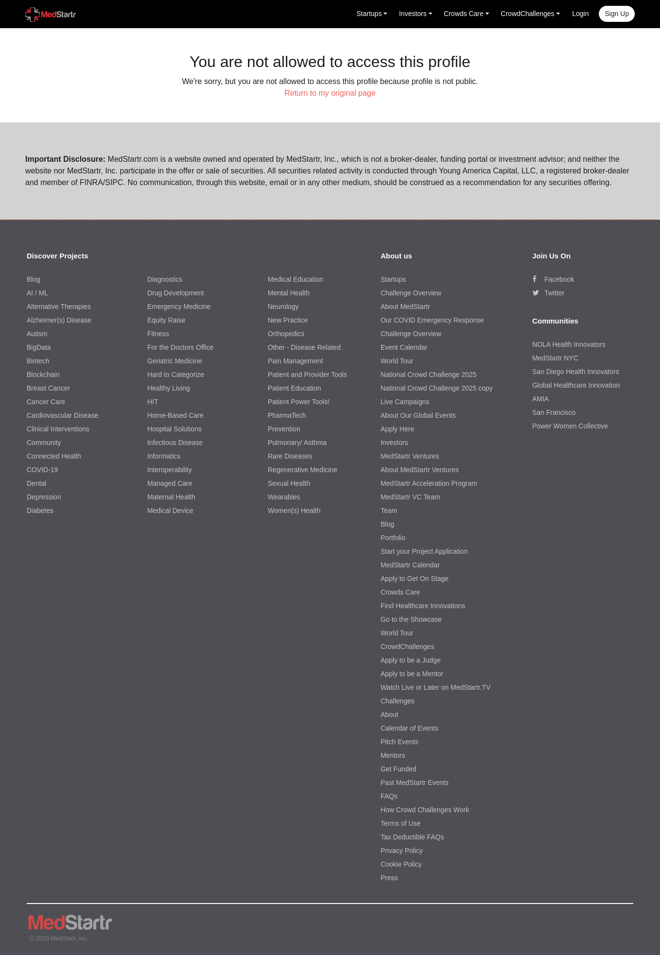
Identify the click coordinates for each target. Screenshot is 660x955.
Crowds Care (400, 592)
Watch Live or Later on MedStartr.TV (435, 687)
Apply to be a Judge (410, 660)
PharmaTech (287, 415)
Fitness (158, 334)
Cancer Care (46, 402)
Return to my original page (330, 93)
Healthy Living (168, 388)
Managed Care (169, 483)
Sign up (617, 13)
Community (44, 442)
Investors (394, 442)
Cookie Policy (401, 864)
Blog (33, 279)
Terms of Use (400, 823)
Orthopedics (286, 334)
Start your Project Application (424, 551)
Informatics (163, 456)
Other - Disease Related (304, 347)
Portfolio (392, 538)
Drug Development (175, 293)
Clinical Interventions (58, 429)
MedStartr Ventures (409, 456)
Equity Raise (166, 320)
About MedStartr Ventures (419, 470)
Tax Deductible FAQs (412, 837)
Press (389, 878)
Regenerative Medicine (302, 470)
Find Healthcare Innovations (422, 606)
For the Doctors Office (180, 347)
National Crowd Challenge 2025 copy (436, 388)
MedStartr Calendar (410, 565)
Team (388, 510)
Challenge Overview (410, 293)
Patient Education (294, 388)
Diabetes (40, 510)
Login (580, 13)
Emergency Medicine (179, 306)
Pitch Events (399, 742)
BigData (39, 347)
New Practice (288, 320)
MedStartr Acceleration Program (428, 483)
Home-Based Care (175, 415)
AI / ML (37, 293)
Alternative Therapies (59, 306)
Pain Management (295, 361)
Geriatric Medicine (174, 361)
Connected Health (54, 456)
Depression (44, 497)
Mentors (392, 755)
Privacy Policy (401, 850)
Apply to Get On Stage (414, 578)
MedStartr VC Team (410, 497)
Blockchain (43, 374)
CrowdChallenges (407, 646)
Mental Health (289, 293)
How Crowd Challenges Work (424, 810)
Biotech (38, 361)
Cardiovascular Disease (63, 415)
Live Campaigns (404, 402)
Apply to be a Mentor (411, 674)
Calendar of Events (409, 728)
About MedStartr (405, 306)
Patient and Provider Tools (307, 374)
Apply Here (397, 429)
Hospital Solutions (174, 429)
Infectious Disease (174, 442)
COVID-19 (42, 470)
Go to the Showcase (411, 619)
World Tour (396, 361)
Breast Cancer (48, 388)
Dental (36, 483)
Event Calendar (404, 347)
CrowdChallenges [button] (528, 13)
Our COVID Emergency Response (432, 320)
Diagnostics (164, 279)
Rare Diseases (290, 456)
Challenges (397, 701)
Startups (393, 279)
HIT (152, 402)
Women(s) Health (294, 510)
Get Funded (398, 769)
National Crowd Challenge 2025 (428, 374)
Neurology (283, 306)
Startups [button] (369, 13)
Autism (37, 334)
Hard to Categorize (175, 374)
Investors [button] (413, 13)
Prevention (284, 429)
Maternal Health (171, 497)
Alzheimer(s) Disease (59, 320)
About (389, 714)
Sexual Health (289, 483)
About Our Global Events (418, 415)
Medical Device (170, 510)
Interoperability (169, 470)
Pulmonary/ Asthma (297, 442)
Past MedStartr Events (414, 782)
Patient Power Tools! (299, 402)
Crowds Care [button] (464, 13)
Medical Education (295, 279)
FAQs (388, 796)
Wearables (284, 497)
